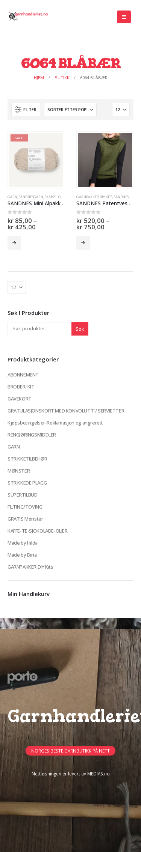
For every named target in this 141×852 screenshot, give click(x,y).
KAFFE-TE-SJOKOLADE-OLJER (38, 530)
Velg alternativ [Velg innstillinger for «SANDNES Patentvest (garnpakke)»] (83, 243)
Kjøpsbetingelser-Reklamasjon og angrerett (55, 422)
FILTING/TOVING (25, 506)
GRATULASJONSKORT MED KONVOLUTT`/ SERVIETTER (66, 410)
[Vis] (121, 109)
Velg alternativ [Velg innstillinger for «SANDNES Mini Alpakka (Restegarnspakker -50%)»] (14, 243)
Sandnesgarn (31, 196)
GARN (12, 196)
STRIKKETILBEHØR (27, 458)
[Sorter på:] (70, 109)
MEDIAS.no (98, 774)
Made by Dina (22, 554)
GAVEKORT (20, 398)
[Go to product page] (36, 160)
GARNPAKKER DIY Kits (94, 196)
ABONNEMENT (23, 374)
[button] (124, 17)
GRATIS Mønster (25, 518)
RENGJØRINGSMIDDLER (32, 434)
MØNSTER (19, 470)
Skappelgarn (56, 196)
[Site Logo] (28, 17)
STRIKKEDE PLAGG (27, 482)
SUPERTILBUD (23, 494)
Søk (80, 328)
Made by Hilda (23, 542)
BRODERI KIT (21, 386)
